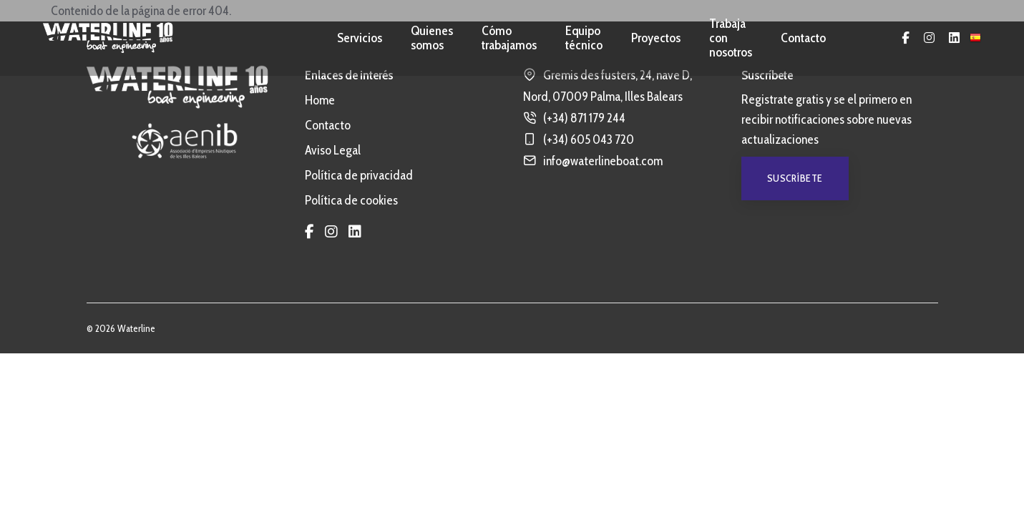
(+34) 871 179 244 (584, 118)
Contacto (803, 38)
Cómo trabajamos (509, 38)
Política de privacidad (359, 175)
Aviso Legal (333, 150)
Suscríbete (795, 178)
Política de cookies (351, 200)
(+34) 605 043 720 (588, 139)
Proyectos (656, 38)
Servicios (359, 38)
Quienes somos (432, 38)
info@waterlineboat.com (603, 161)
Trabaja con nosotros (730, 38)
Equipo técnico (584, 38)
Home (320, 100)
